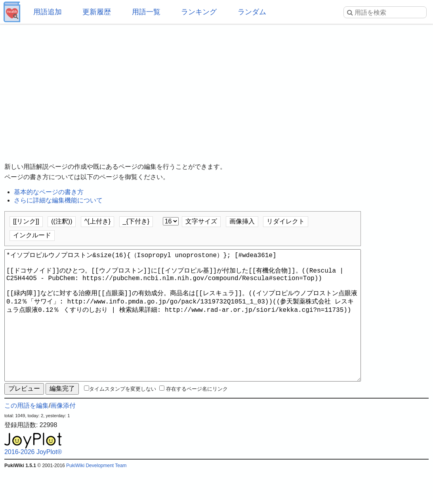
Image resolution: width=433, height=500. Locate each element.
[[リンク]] (26, 221)
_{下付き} (136, 221)
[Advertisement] (216, 87)
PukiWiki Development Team (96, 494)
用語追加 (47, 12)
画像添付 (63, 434)
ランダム (252, 12)
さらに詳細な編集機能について (58, 200)
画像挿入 (242, 221)
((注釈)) (61, 221)
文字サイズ (201, 221)
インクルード (32, 235)
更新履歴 (96, 12)
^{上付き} (97, 221)
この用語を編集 (26, 434)
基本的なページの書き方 (49, 192)
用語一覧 (146, 12)
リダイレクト (286, 221)
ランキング (199, 12)
